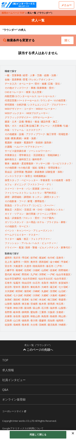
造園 (7, 138)
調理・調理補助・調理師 (18, 197)
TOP (5, 360)
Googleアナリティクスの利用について (22, 428)
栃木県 (42, 303)
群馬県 (51, 303)
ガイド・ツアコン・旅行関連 (20, 213)
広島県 (8, 320)
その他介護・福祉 (27, 167)
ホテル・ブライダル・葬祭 (51, 222)
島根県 (53, 316)
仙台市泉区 (60, 278)
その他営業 (60, 100)
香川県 (34, 320)
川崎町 (36, 291)
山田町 (45, 270)
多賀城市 (63, 282)
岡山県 (62, 316)
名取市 (45, 282)
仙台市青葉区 (63, 274)
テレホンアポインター (41, 79)
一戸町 (51, 274)
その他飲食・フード (15, 201)
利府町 (27, 295)
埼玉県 (59, 303)
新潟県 (27, 308)
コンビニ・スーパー (43, 205)
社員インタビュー (14, 380)
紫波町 (42, 257)
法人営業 (37, 92)
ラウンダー (46, 100)
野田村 (25, 274)
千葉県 (8, 308)
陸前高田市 (39, 266)
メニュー (66, 5)
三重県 (42, 312)
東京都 (25, 303)
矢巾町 (51, 257)
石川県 (45, 308)
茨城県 (34, 303)
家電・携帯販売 (36, 201)
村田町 (19, 291)
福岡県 (59, 320)
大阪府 (51, 312)
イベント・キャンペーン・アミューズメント (28, 230)
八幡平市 (9, 270)
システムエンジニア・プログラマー (47, 104)
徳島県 (25, 320)
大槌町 (36, 270)
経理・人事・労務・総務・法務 (39, 75)
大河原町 (9, 291)
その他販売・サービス (16, 226)
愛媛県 (42, 320)
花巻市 (59, 257)
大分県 (34, 324)
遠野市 (16, 261)
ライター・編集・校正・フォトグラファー (27, 238)
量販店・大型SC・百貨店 (18, 209)
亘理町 (53, 291)
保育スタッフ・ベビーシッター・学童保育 (27, 180)
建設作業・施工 (49, 121)
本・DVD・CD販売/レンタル (48, 209)
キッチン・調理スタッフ (45, 197)
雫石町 (25, 257)
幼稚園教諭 (40, 176)
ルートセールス (46, 96)
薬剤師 (47, 142)
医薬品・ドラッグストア (18, 205)
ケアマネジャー (33, 146)
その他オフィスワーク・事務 (20, 87)
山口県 (16, 320)
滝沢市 (16, 257)
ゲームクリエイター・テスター (21, 234)
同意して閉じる (38, 434)
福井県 (53, 308)
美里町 (25, 299)
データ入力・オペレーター (19, 83)
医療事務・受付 (45, 87)
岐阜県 (16, 312)
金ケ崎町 (55, 261)
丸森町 (45, 291)
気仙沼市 (26, 282)
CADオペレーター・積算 (18, 92)
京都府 (59, 312)
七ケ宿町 (63, 287)
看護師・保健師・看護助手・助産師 (24, 142)
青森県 (62, 299)
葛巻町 (19, 270)
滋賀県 (25, 316)
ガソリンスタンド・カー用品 (20, 222)
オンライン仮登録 (14, 399)
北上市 (8, 261)
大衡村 (53, 295)
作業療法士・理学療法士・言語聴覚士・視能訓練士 (32, 155)
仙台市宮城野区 (13, 278)
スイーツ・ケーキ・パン (18, 188)
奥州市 (34, 261)
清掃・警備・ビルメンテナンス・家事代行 (47, 247)
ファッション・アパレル (18, 243)
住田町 (27, 270)
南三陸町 (52, 299)
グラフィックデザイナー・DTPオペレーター (28, 117)
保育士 (28, 176)
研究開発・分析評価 (15, 104)
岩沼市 (8, 287)
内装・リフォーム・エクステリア (22, 130)
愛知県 (34, 312)
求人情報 (8, 370)
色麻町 (62, 295)
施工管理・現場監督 (57, 134)
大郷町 (45, 295)
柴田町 (27, 291)
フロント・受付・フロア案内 (38, 218)
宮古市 (8, 266)
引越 (65, 125)
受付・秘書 (41, 83)
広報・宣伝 (54, 83)
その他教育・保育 (60, 180)
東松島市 (35, 287)
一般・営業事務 (13, 75)
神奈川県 (18, 308)
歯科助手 (37, 159)
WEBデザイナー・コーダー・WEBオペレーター (30, 108)
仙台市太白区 (46, 278)
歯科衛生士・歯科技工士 (18, 159)
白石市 (36, 282)
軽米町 (16, 274)
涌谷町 (16, 299)
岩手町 (34, 257)
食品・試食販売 (13, 218)
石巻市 (8, 282)
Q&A (5, 390)
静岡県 (25, 312)
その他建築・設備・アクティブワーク (25, 134)
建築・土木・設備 (14, 121)
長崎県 (16, 324)
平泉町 (64, 261)
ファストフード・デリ (39, 184)
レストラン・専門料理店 (43, 192)
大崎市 (45, 287)
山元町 (62, 291)
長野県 (8, 312)
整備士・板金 (32, 121)
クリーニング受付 (46, 213)
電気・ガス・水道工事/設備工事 (22, 125)
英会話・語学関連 (14, 171)
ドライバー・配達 (14, 247)
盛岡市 (8, 257)
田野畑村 (63, 270)
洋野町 (42, 274)
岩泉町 (53, 270)
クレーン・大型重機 (51, 125)
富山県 (36, 308)
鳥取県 (45, 316)
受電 (25, 79)
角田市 (53, 282)
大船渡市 (18, 266)
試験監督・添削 (54, 171)
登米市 (16, 287)
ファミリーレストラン (16, 192)
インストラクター (14, 176)
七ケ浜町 (18, 295)
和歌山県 (35, 316)
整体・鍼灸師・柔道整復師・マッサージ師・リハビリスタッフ (38, 163)
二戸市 (58, 266)
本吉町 (42, 299)
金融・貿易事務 (13, 79)
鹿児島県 (52, 324)
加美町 (8, 299)
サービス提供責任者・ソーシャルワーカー (27, 150)
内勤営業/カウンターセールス (21, 96)
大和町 (36, 295)
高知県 (51, 320)
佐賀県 (8, 324)
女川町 (34, 299)
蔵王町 (53, 287)
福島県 (16, 303)
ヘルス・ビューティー (44, 243)
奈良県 (16, 316)
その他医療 (11, 167)
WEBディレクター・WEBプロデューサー (26, 113)
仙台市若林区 (30, 278)
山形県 (8, 303)
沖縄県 (62, 324)
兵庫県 (8, 316)
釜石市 (49, 266)
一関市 (25, 261)
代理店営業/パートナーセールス (22, 100)
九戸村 (34, 274)
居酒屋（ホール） (41, 188)
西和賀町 (44, 261)
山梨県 (62, 308)
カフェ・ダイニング (15, 184)
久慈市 (27, 266)
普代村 (8, 274)
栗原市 (25, 287)
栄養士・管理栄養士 (49, 167)
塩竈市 (16, 282)
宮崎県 (42, 324)
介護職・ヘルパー (14, 146)
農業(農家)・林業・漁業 (23, 138)
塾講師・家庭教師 (34, 171)
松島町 (8, 295)
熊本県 (25, 324)
